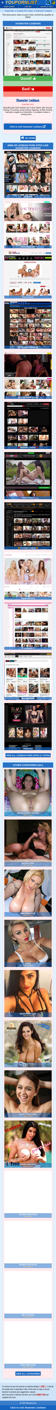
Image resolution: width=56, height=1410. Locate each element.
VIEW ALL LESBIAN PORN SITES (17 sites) (28, 755)
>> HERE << (42, 1386)
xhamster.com (28, 104)
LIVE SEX (28, 7)
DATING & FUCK (47, 7)
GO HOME (28, 138)
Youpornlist (10, 11)
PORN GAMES (9, 7)
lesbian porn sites (25, 11)
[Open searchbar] (48, 2)
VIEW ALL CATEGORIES (28, 1374)
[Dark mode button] (53, 2)
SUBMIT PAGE (41, 1394)
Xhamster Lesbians (44, 11)
